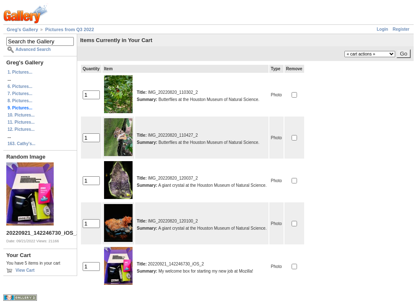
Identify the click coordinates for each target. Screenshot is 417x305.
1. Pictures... (20, 72)
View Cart (25, 270)
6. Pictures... (20, 86)
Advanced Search (33, 49)
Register (401, 29)
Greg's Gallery (22, 29)
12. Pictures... (21, 129)
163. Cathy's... (21, 143)
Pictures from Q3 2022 (69, 29)
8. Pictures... (20, 100)
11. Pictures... (21, 122)
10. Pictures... (21, 115)
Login (382, 29)
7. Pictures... (20, 93)
